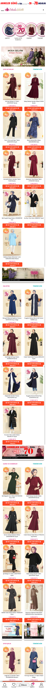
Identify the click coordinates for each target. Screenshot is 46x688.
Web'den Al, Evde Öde (35, 467)
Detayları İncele (15, 475)
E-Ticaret (16, 566)
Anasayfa (4, 685)
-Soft (10, 566)
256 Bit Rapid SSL (16, 466)
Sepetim (32, 685)
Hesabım (41, 685)
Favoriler (13, 685)
